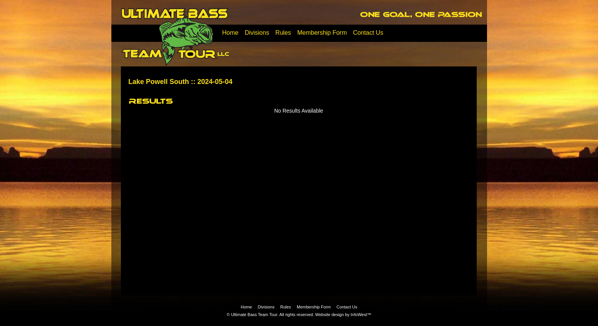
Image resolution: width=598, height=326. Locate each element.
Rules (283, 32)
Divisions (257, 32)
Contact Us (368, 32)
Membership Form (322, 32)
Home (230, 32)
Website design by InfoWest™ (343, 314)
